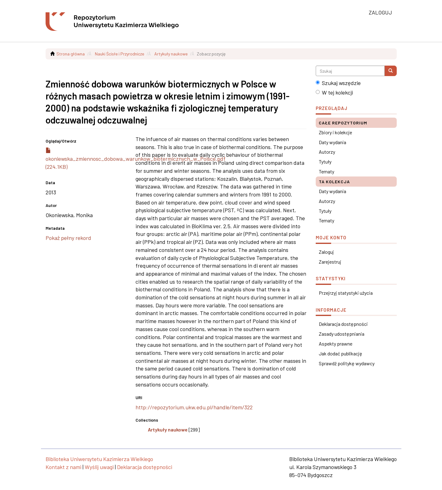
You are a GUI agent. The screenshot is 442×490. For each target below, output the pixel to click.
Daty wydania (332, 142)
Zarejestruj (330, 262)
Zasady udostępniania (341, 334)
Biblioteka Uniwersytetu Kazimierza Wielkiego (99, 459)
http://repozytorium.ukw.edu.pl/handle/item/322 (194, 407)
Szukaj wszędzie (338, 82)
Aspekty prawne (335, 343)
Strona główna (70, 53)
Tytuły (325, 161)
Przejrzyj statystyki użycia (346, 293)
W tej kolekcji (334, 92)
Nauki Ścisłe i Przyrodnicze (119, 53)
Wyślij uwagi (99, 467)
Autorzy (327, 152)
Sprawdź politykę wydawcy (347, 363)
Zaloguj (326, 252)
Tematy (326, 171)
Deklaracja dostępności (343, 324)
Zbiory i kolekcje (335, 132)
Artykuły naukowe (171, 53)
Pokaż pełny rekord (68, 237)
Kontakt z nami (63, 467)
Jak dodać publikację (340, 353)
